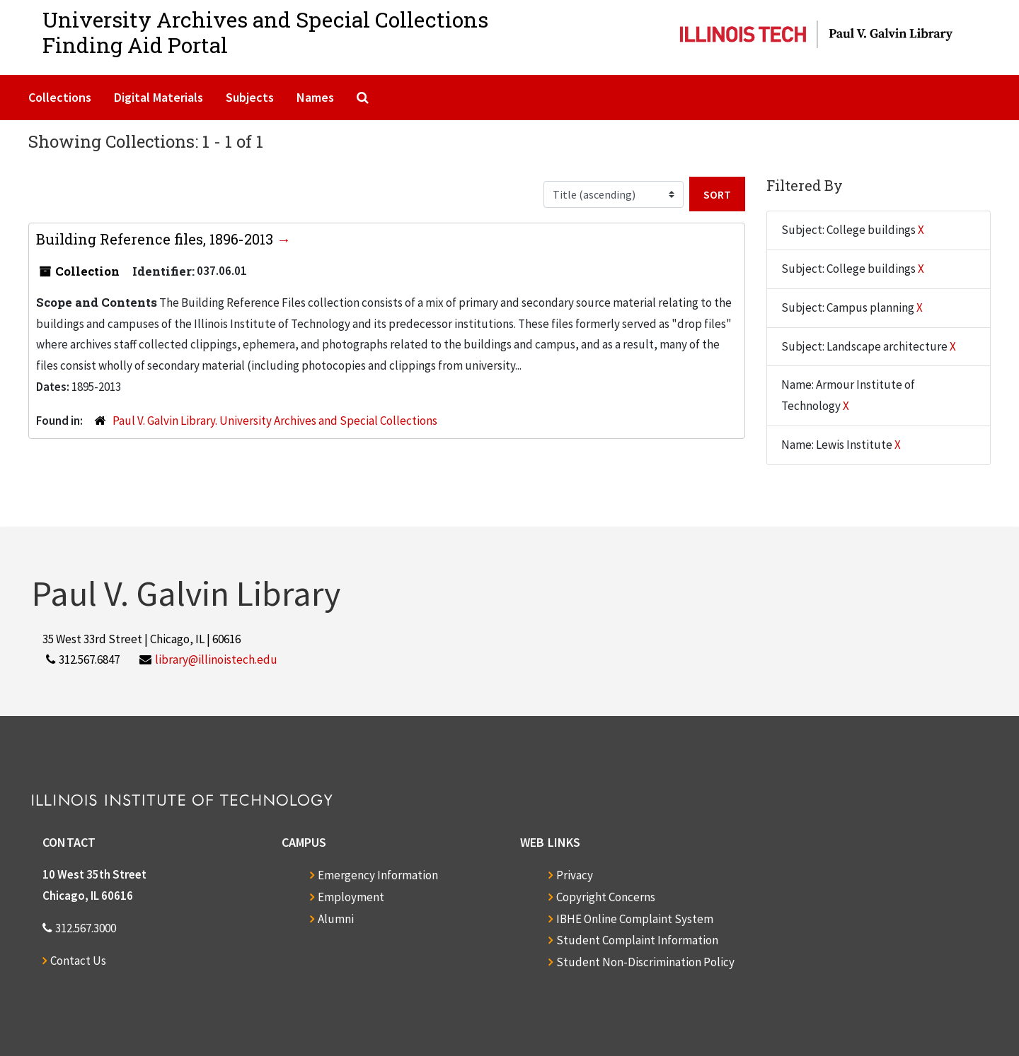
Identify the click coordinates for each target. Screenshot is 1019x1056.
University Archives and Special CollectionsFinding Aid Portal (265, 32)
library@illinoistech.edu (216, 659)
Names (315, 97)
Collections (59, 97)
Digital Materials (158, 97)
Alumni (336, 919)
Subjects (250, 97)
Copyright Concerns (605, 897)
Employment (351, 897)
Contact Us (78, 960)
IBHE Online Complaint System (634, 919)
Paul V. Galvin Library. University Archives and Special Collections (275, 420)
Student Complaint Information (637, 940)
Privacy (574, 875)
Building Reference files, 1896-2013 (156, 239)
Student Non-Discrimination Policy (645, 962)
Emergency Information (378, 875)
